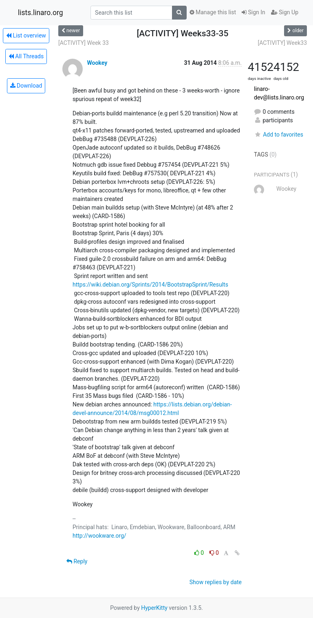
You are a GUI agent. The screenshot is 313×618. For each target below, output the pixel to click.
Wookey (97, 63)
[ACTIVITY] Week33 (282, 43)
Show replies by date (216, 582)
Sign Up (284, 12)
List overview (26, 35)
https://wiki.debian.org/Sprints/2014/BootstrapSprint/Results (150, 284)
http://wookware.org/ (99, 535)
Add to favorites (278, 134)
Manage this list (213, 12)
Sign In (253, 12)
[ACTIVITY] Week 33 (83, 43)
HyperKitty (154, 608)
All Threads (26, 56)
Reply (76, 561)
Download (26, 85)
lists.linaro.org (40, 13)
